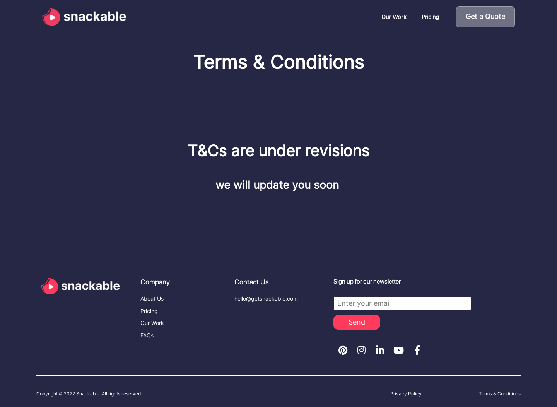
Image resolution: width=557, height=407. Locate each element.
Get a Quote (485, 16)
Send (357, 322)
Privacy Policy (406, 394)
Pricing (430, 17)
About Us (152, 299)
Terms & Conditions (500, 394)
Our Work (394, 17)
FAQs (147, 335)
